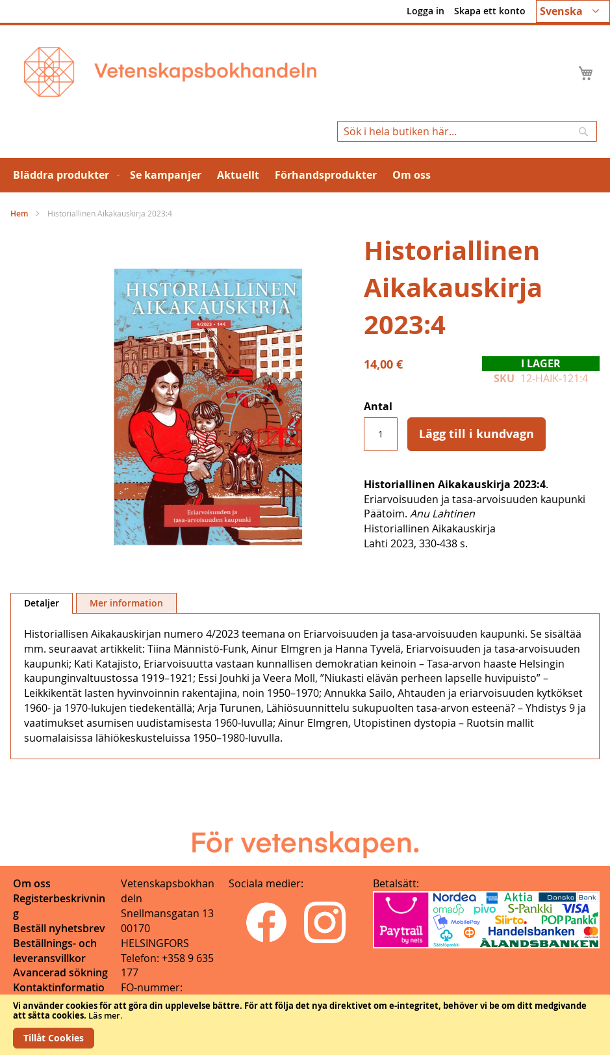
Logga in (425, 11)
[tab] (41, 603)
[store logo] (170, 72)
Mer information (126, 603)
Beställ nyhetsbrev (59, 928)
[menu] (305, 175)
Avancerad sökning (60, 972)
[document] (305, 1024)
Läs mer (104, 1015)
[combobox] (467, 131)
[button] (573, 11)
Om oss (32, 883)
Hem (19, 213)
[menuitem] (63, 175)
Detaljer (41, 603)
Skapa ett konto (490, 11)
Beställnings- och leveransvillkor (55, 950)
